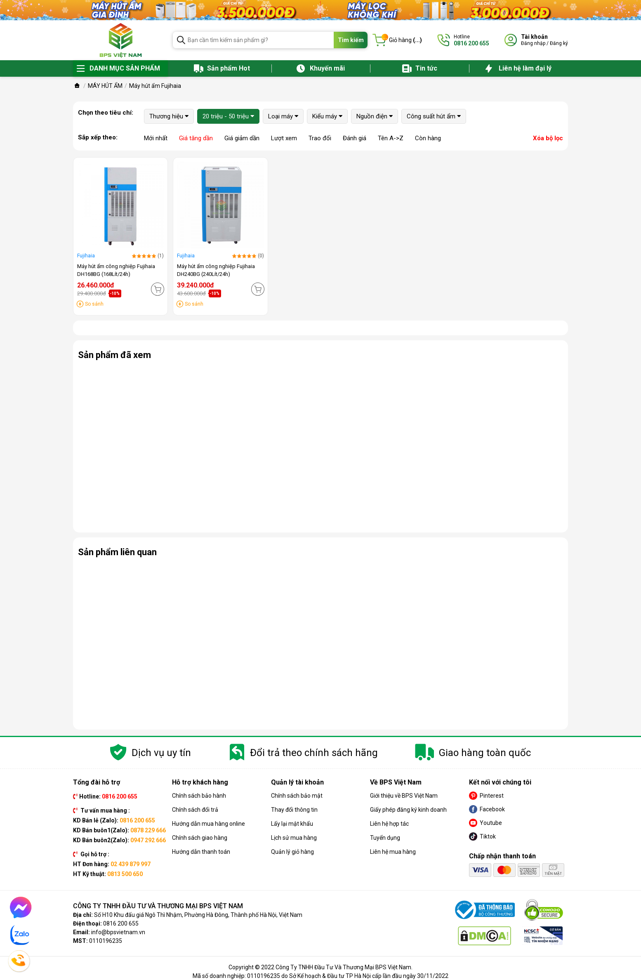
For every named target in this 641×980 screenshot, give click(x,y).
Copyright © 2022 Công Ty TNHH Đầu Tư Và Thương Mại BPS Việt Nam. (320, 967)
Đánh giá (354, 138)
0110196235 (105, 941)
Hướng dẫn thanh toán (201, 851)
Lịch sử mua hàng (294, 837)
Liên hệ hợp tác (389, 823)
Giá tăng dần (196, 138)
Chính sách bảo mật (297, 795)
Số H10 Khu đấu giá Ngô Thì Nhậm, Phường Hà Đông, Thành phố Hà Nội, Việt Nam (198, 915)
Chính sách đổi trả (195, 809)
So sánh (94, 304)
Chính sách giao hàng (199, 837)
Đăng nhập (533, 43)
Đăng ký (559, 43)
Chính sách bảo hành (199, 795)
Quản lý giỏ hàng (292, 851)
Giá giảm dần (241, 138)
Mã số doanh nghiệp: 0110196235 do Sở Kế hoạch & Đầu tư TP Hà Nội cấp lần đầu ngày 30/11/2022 (320, 976)
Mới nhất (155, 138)
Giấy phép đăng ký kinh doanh (408, 809)
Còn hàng (428, 138)
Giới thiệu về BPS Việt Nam (404, 795)
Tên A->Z (390, 138)
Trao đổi (320, 138)
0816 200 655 (121, 923)
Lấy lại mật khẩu (292, 823)
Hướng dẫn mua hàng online (208, 823)
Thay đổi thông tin (294, 809)
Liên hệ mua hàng (393, 851)
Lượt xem (284, 138)
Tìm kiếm (351, 40)
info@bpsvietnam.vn (118, 932)
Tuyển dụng (385, 837)
